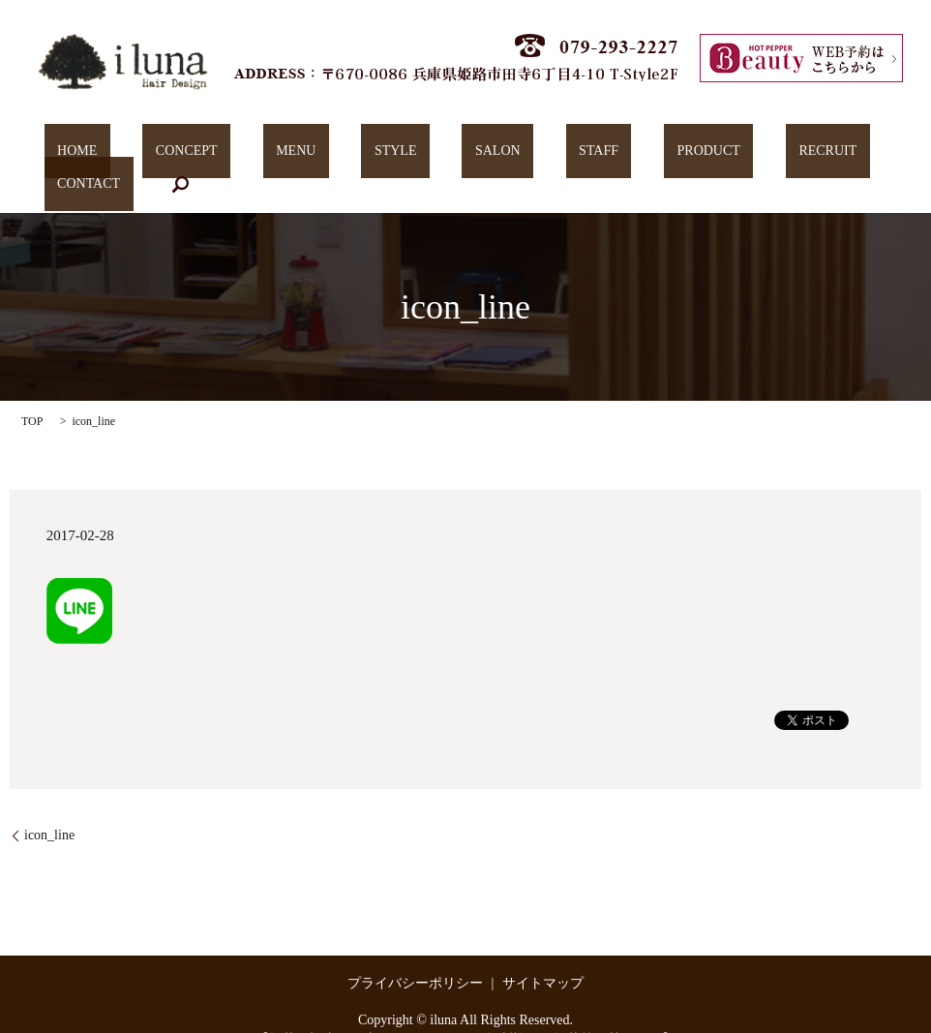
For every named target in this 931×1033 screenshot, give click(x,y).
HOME (98, 155)
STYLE (338, 155)
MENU (265, 155)
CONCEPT (182, 155)
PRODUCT (573, 155)
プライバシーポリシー (415, 953)
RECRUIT (667, 155)
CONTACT (759, 155)
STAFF (489, 155)
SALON (414, 155)
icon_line (49, 805)
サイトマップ (543, 953)
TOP (32, 392)
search (838, 154)
